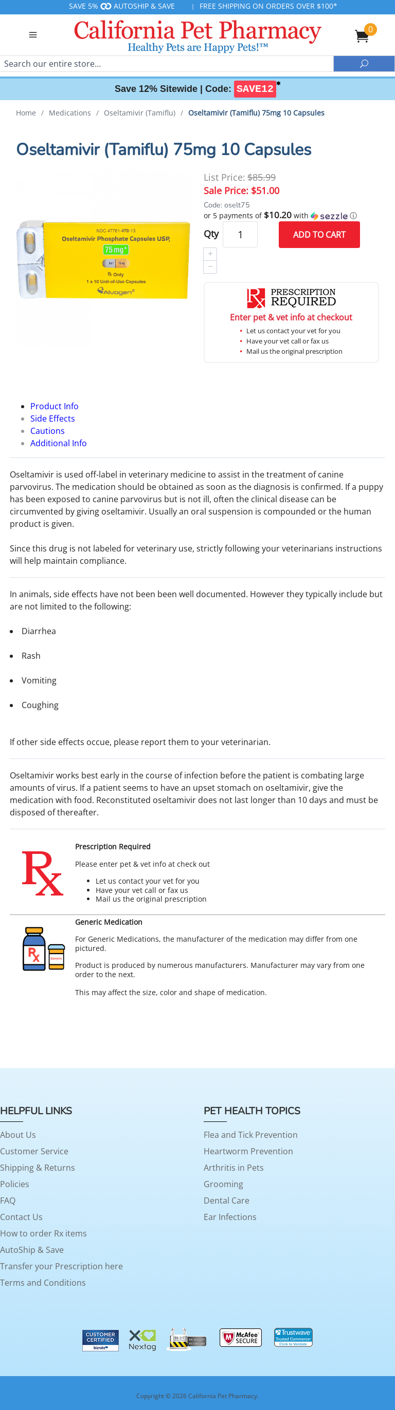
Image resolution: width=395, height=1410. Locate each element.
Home (26, 113)
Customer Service (34, 1151)
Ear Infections (230, 1217)
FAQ (7, 1200)
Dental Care (226, 1200)
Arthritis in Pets (234, 1167)
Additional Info (58, 443)
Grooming (223, 1184)
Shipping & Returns (37, 1167)
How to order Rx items (43, 1233)
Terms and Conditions (43, 1282)
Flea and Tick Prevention (251, 1134)
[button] (291, 216)
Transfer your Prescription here (61, 1266)
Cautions (47, 430)
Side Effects (52, 418)
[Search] (166, 63)
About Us (18, 1134)
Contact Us (21, 1217)
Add (319, 234)
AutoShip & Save (32, 1249)
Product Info (54, 406)
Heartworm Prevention (248, 1151)
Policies (14, 1184)
